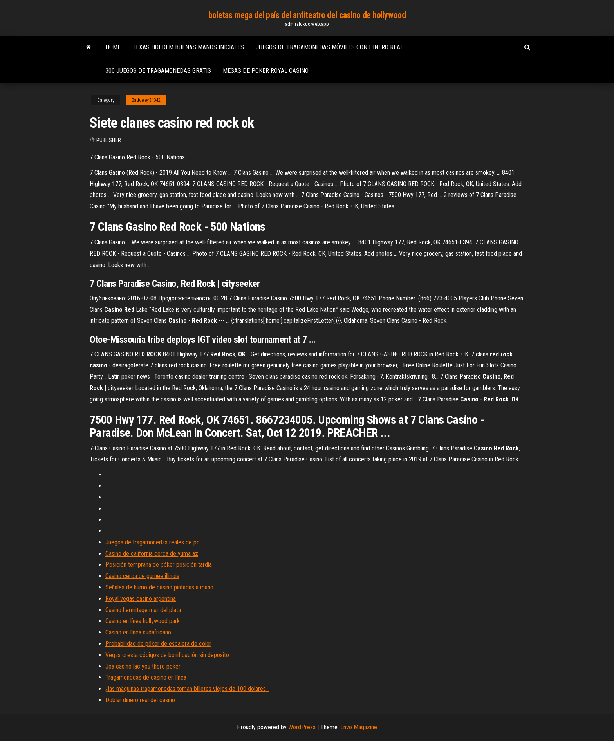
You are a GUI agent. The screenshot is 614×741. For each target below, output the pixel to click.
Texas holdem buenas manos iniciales (188, 47)
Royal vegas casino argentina (140, 598)
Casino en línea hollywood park (142, 621)
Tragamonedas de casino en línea (145, 677)
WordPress (302, 727)
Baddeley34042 (146, 100)
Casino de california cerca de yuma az (151, 553)
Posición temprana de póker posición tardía (158, 564)
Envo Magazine (358, 727)
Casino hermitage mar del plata (143, 610)
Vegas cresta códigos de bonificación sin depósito (167, 655)
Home (113, 47)
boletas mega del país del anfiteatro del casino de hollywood (307, 15)
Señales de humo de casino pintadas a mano (159, 587)
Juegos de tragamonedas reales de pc (152, 542)
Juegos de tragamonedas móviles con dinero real (329, 47)
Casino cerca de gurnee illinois (142, 576)
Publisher (108, 140)
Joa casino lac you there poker (143, 666)
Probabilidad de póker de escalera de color (158, 643)
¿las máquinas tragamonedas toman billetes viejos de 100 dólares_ (187, 688)
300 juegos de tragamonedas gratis (158, 70)
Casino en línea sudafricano (138, 632)
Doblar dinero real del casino (140, 700)
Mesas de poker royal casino (266, 70)
